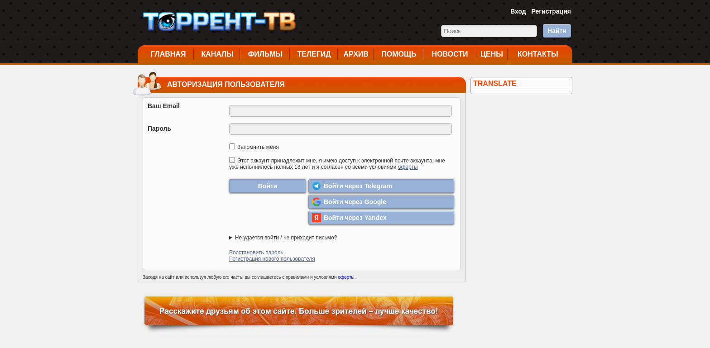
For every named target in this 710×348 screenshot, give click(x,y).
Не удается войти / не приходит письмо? (286, 237)
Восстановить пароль (256, 252)
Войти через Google (349, 201)
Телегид (314, 54)
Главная (168, 54)
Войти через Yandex (349, 217)
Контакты (538, 54)
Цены (491, 54)
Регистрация (551, 11)
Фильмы (265, 54)
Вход (518, 11)
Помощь (399, 54)
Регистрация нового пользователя (272, 259)
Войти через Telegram (352, 186)
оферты (408, 167)
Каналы (217, 54)
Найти (556, 30)
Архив (356, 54)
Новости (450, 54)
